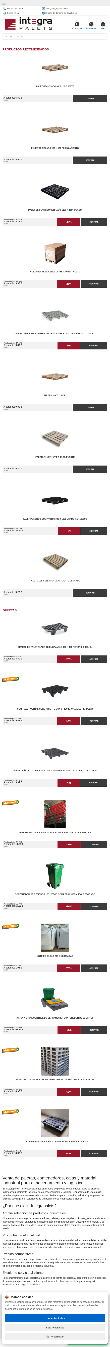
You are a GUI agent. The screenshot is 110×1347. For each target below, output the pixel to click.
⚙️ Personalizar (55, 1336)
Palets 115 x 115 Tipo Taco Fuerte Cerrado (55, 581)
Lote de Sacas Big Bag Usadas (55, 956)
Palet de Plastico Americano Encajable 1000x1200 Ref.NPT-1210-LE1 (55, 333)
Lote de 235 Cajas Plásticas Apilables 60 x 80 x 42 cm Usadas (55, 832)
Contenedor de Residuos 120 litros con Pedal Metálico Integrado (55, 894)
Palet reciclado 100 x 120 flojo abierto (55, 148)
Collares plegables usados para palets (55, 272)
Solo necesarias (55, 1327)
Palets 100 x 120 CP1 (55, 395)
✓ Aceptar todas (55, 1318)
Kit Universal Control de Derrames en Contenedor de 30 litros (55, 1018)
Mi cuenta (91, 26)
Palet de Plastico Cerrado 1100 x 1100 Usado (55, 210)
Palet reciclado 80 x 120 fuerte (55, 86)
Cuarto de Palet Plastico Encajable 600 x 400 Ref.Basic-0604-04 (55, 647)
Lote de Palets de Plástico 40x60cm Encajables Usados (55, 1141)
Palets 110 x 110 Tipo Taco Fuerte (55, 457)
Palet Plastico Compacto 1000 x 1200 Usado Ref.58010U (55, 519)
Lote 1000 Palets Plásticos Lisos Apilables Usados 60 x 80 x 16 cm (55, 1080)
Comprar (89, 98)
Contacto (77, 26)
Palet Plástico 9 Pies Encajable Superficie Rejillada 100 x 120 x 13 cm (55, 771)
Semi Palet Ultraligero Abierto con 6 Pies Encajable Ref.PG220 (55, 709)
